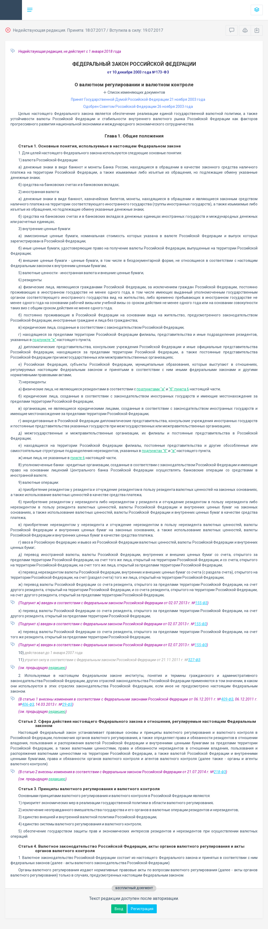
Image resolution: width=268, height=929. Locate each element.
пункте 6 (77, 458)
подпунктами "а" (151, 389)
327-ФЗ (194, 660)
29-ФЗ (67, 704)
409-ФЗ (227, 699)
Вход (119, 909)
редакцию (57, 668)
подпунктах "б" (155, 451)
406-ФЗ (28, 704)
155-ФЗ (201, 603)
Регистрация (142, 909)
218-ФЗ (220, 772)
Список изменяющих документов (134, 92)
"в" (173, 451)
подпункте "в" (44, 340)
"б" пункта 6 (179, 389)
